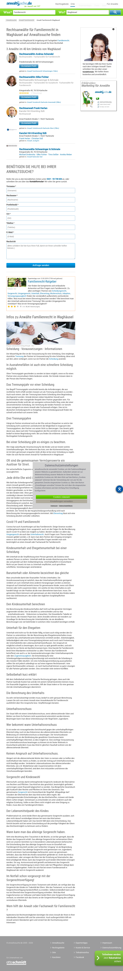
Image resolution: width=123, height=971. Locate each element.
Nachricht (11, 241)
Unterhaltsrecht (37, 534)
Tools (95, 4)
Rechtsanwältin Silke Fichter (34, 77)
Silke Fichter (42, 154)
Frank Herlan (25, 138)
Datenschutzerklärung (108, 948)
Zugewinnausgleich (22, 656)
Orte (75, 4)
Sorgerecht (12, 293)
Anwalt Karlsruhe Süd (34, 157)
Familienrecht (63, 40)
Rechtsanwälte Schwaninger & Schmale (38, 80)
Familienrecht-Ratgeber (42, 281)
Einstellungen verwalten (61, 501)
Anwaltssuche (11, 20)
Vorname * (11, 186)
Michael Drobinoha (27, 154)
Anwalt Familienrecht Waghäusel (48, 20)
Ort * (8, 214)
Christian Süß (37, 138)
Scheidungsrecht (59, 291)
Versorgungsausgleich (17, 296)
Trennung (19, 356)
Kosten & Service (83, 948)
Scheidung (53, 359)
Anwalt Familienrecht (26, 20)
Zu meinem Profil (28, 66)
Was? (7, 12)
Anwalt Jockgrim (33, 141)
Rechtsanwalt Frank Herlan (33, 108)
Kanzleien (56, 957)
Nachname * (12, 195)
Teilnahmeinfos (82, 952)
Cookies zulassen (61, 497)
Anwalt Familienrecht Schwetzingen (42, 71)
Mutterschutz (56, 293)
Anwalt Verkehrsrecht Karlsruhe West (43, 128)
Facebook (80, 957)
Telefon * (10, 223)
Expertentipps (85, 4)
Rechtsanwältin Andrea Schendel (36, 54)
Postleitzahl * (12, 204)
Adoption (66, 293)
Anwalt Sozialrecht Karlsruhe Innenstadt (44, 102)
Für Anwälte (112, 4)
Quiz (102, 4)
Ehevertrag (44, 293)
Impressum (107, 943)
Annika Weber (66, 154)
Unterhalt (35, 293)
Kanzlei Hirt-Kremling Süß (32, 111)
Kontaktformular (88, 72)
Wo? (62, 12)
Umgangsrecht (24, 293)
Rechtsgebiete (64, 4)
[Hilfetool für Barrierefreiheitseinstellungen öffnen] (119, 489)
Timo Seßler (53, 154)
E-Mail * (10, 232)
